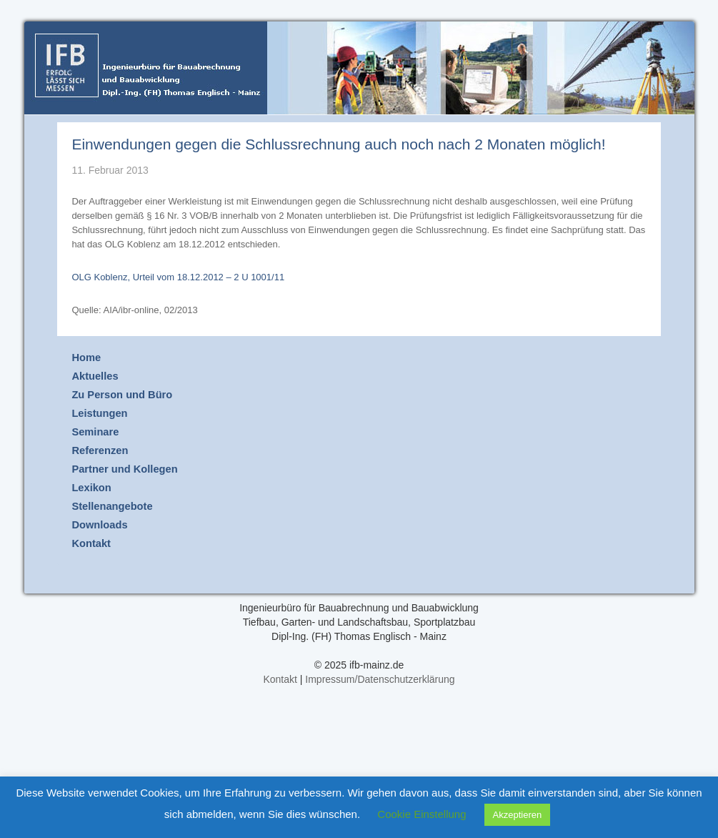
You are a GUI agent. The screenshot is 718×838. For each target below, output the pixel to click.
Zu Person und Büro (121, 394)
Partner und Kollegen (124, 469)
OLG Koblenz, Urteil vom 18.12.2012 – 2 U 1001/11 (177, 277)
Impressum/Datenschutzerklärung (379, 679)
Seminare (95, 432)
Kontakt (91, 543)
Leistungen (99, 413)
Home (86, 357)
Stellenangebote (111, 506)
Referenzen (99, 450)
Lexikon (91, 487)
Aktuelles (94, 376)
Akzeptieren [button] (517, 814)
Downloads (99, 525)
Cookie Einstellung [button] (421, 814)
